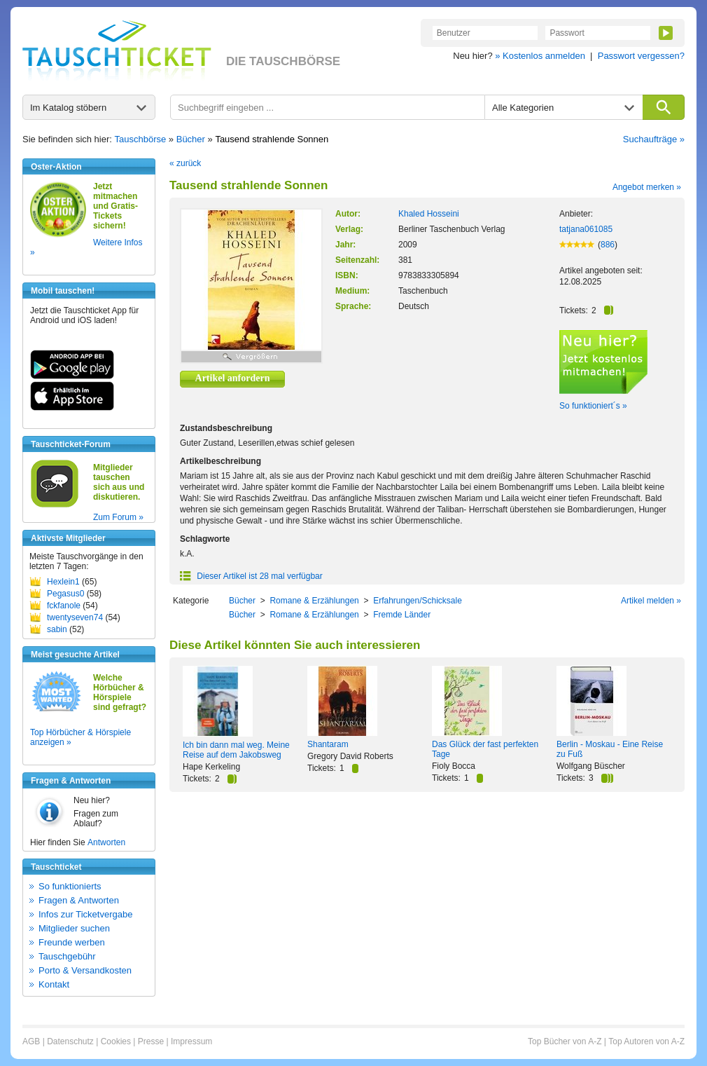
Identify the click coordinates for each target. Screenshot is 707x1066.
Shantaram (328, 744)
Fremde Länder (401, 615)
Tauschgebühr (67, 956)
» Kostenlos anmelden (540, 55)
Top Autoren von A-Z (646, 1041)
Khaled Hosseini (428, 214)
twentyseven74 (75, 617)
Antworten (106, 842)
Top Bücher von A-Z (564, 1041)
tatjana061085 (585, 229)
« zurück (185, 163)
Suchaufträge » (654, 139)
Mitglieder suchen (74, 928)
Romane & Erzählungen (314, 601)
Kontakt (53, 984)
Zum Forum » (118, 517)
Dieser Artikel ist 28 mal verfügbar (251, 576)
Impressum (191, 1041)
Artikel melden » (651, 601)
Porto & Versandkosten (85, 970)
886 (608, 245)
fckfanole (63, 605)
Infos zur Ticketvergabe (85, 914)
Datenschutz (70, 1041)
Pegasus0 (65, 594)
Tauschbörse (141, 139)
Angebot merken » (646, 187)
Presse (151, 1041)
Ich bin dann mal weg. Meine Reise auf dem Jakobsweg (236, 750)
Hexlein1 (63, 582)
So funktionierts (70, 886)
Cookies (116, 1041)
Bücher (190, 139)
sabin (57, 629)
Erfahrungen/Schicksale (417, 601)
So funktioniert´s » (593, 406)
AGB (31, 1041)
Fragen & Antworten (78, 900)
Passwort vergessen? (641, 55)
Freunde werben (71, 942)
